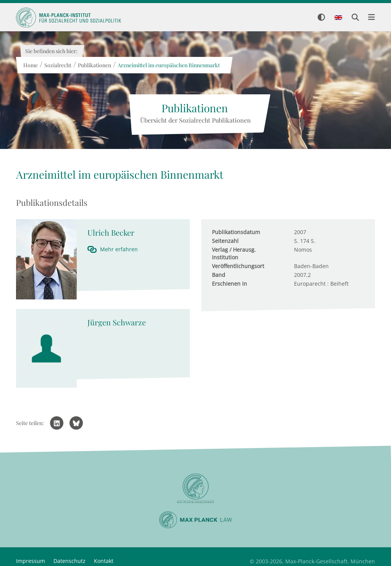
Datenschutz (69, 560)
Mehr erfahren (119, 249)
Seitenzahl (225, 240)
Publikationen (94, 65)
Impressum (30, 560)
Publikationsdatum (236, 232)
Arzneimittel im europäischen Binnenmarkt (168, 65)
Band (218, 274)
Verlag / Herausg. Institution (234, 253)
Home (30, 65)
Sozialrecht (57, 65)
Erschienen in (229, 283)
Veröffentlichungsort (238, 266)
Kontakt (103, 560)
